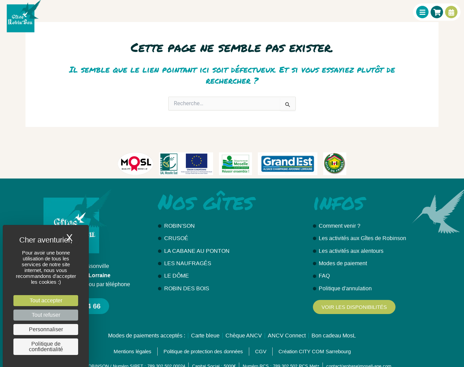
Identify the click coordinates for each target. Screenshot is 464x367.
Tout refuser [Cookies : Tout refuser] (46, 315)
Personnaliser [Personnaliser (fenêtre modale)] (46, 329)
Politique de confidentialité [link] (46, 346)
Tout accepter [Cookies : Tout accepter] (46, 300)
